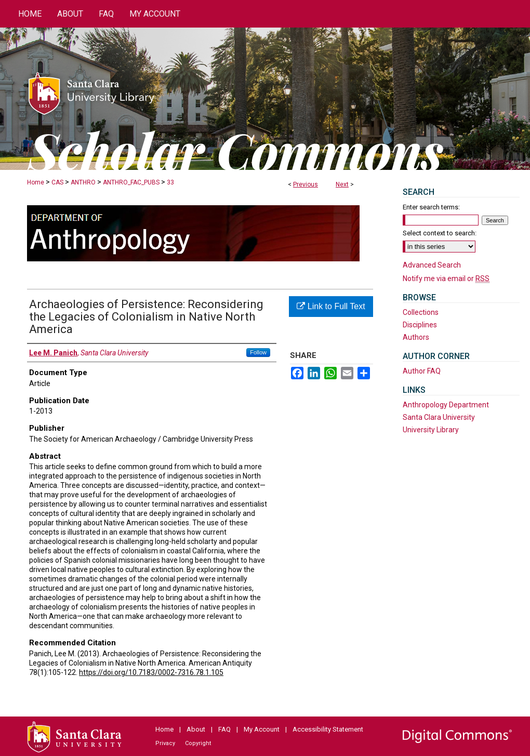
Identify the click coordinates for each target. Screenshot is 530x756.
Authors (416, 337)
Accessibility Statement (328, 729)
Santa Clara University (439, 417)
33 (170, 182)
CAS (57, 182)
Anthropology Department (446, 405)
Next (342, 184)
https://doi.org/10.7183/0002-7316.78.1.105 (151, 672)
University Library (431, 430)
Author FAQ (422, 371)
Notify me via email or (446, 278)
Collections (421, 312)
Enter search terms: (431, 207)
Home (35, 182)
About (196, 729)
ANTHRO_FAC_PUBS (131, 182)
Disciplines (420, 325)
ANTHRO (83, 182)
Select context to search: (439, 233)
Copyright (198, 743)
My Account (262, 729)
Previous (305, 184)
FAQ (224, 729)
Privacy (165, 743)
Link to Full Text (331, 306)
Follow (258, 352)
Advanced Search (432, 265)
